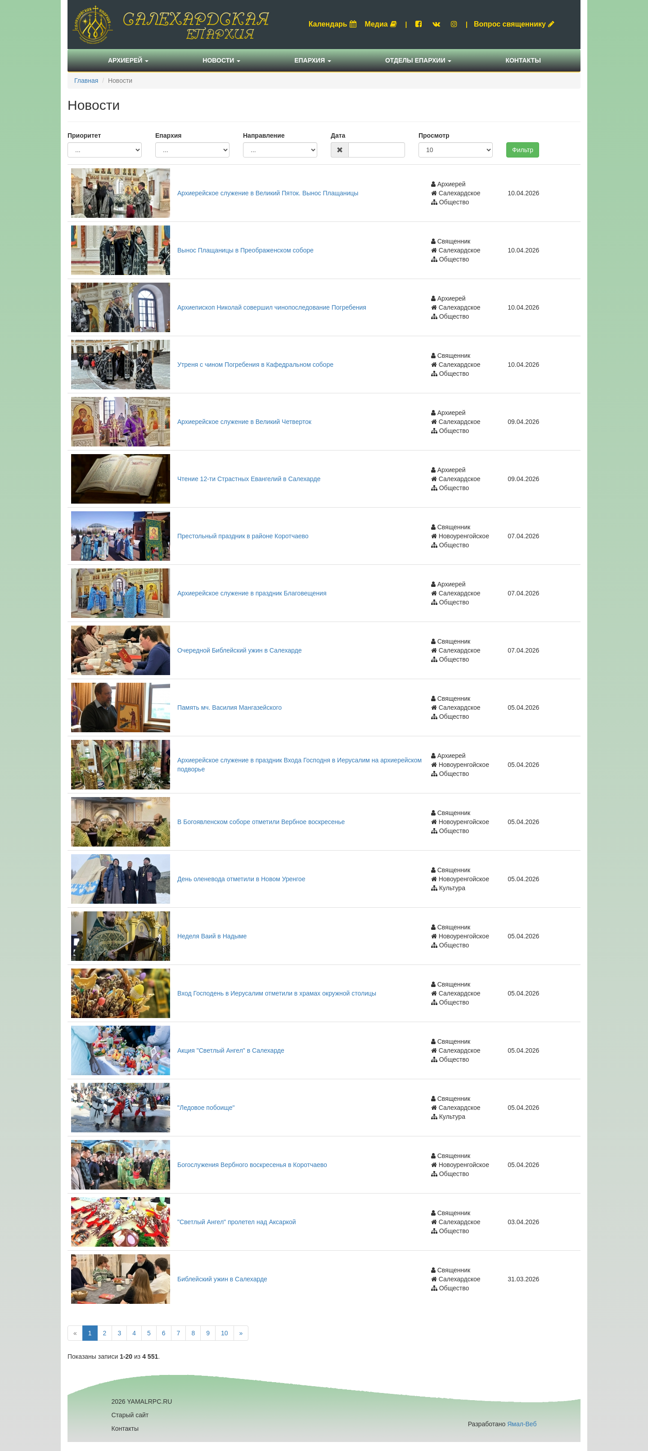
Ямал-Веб (521, 1424)
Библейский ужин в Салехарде (222, 1279)
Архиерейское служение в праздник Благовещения (252, 593)
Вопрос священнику (514, 24)
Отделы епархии (418, 60)
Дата (338, 135)
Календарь (332, 24)
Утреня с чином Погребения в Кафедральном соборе (255, 364)
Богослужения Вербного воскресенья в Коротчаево (252, 1164)
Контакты (522, 60)
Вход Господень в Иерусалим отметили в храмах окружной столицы (276, 993)
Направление (263, 135)
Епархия (312, 60)
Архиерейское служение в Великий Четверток (244, 421)
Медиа (381, 24)
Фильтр (522, 149)
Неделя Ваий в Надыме (212, 936)
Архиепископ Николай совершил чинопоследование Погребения (271, 307)
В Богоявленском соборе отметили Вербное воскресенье (261, 821)
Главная (86, 80)
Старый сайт (130, 1415)
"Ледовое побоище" (205, 1107)
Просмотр (434, 135)
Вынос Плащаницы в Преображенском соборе (245, 250)
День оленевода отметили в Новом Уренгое (241, 879)
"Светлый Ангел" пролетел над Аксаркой (236, 1222)
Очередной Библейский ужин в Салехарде (239, 650)
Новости (221, 60)
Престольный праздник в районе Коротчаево (243, 536)
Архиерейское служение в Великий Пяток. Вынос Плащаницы (267, 193)
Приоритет (84, 135)
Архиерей (128, 60)
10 (224, 1333)
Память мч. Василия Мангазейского (229, 707)
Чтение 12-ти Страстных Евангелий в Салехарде (248, 478)
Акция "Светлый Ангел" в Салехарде (230, 1050)
